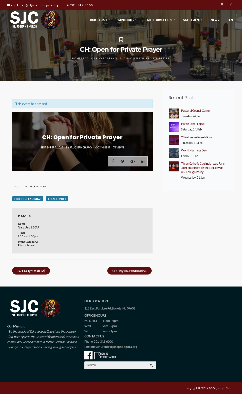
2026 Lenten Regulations (196, 137)
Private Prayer (106, 58)
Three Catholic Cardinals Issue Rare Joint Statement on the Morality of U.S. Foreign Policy (202, 168)
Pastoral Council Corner (195, 110)
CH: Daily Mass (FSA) (31, 271)
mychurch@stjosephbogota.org (115, 346)
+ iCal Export (57, 199)
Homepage (80, 58)
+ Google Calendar (28, 199)
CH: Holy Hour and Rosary (129, 271)
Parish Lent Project (193, 123)
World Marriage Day (194, 150)
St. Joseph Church (81, 147)
